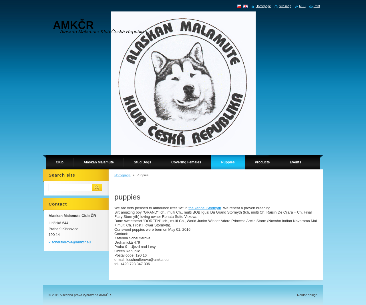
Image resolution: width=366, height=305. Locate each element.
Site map (285, 6)
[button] (215, 186)
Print (317, 6)
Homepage (122, 175)
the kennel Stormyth (204, 208)
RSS (302, 6)
